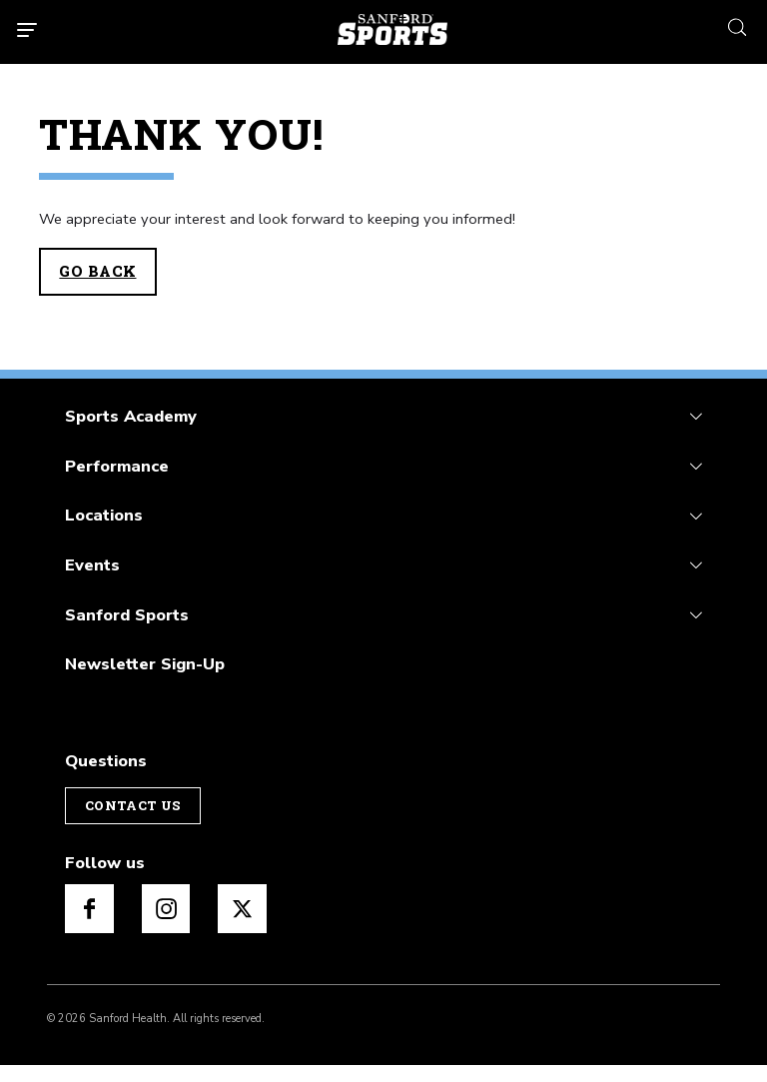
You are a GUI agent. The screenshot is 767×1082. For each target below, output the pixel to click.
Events (92, 564)
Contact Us (133, 805)
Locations (104, 515)
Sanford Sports (127, 614)
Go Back (97, 271)
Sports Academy (131, 416)
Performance (117, 466)
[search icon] (737, 25)
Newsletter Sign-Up (145, 663)
